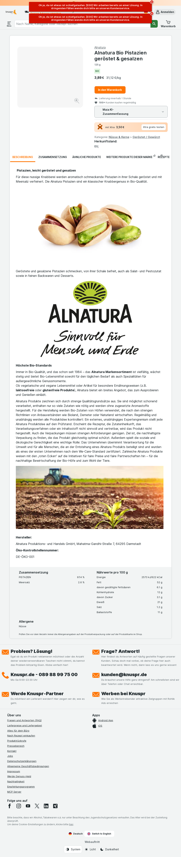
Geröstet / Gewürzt (146, 137)
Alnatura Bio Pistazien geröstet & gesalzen (120, 55)
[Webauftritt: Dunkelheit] (109, 849)
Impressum (13, 771)
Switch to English (99, 833)
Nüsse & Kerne (119, 137)
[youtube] (28, 806)
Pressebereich (15, 745)
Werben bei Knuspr (123, 693)
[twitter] (37, 806)
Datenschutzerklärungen (21, 761)
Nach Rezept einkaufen (21, 735)
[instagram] (18, 806)
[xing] (55, 806)
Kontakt (11, 750)
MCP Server (14, 791)
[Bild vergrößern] (77, 101)
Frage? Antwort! (120, 651)
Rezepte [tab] (164, 157)
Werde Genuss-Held (19, 776)
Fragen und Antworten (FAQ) (24, 720)
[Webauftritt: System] (73, 849)
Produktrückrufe (16, 740)
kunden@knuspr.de (124, 674)
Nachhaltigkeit (15, 781)
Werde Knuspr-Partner (37, 693)
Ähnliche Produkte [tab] (86, 157)
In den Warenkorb (110, 89)
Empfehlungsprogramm (21, 786)
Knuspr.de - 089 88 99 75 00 (44, 674)
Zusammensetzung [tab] (52, 157)
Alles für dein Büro (18, 730)
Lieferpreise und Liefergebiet (24, 725)
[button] (165, 12)
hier (71, 824)
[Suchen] (154, 24)
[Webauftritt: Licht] (90, 849)
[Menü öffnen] (9, 24)
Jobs (10, 755)
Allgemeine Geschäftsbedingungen (28, 766)
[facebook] (9, 806)
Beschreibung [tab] (22, 157)
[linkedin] (46, 806)
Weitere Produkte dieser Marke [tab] (129, 157)
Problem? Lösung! (31, 651)
